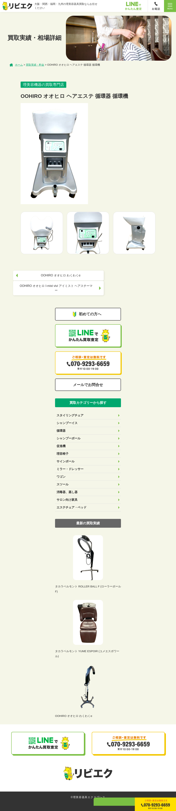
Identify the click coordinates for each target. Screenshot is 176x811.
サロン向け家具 (67, 492)
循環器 (61, 423)
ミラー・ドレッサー (70, 462)
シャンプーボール (69, 431)
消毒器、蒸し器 (67, 485)
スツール (63, 477)
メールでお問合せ (88, 378)
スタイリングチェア (70, 408)
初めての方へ (86, 307)
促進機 (61, 438)
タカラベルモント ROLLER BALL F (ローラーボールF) (88, 582)
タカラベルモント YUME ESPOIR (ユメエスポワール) (87, 646)
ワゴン (61, 469)
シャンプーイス (67, 415)
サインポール (66, 454)
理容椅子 (63, 446)
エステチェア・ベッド (72, 500)
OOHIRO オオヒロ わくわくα (73, 708)
